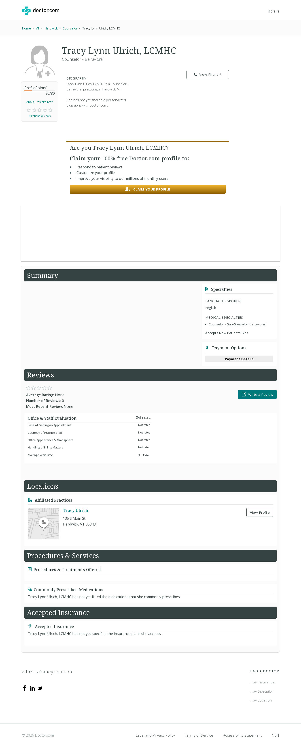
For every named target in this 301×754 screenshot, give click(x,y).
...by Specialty (261, 691)
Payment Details (239, 359)
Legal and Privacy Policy (155, 735)
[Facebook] (24, 687)
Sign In (273, 11)
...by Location (261, 700)
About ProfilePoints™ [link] (39, 102)
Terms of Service (199, 735)
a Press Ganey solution (47, 672)
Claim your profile (147, 189)
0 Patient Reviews (40, 116)
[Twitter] (40, 687)
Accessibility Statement (242, 735)
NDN (275, 735)
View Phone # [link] (208, 74)
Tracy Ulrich (75, 510)
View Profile (260, 512)
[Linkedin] (32, 687)
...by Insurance (262, 682)
